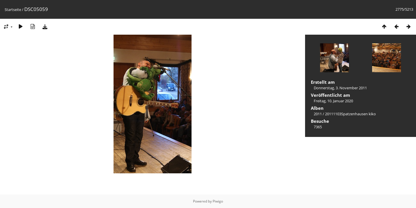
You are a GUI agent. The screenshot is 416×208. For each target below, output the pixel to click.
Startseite (13, 9)
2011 (318, 113)
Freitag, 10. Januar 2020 (333, 100)
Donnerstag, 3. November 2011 (340, 87)
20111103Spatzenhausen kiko (350, 113)
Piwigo (218, 201)
